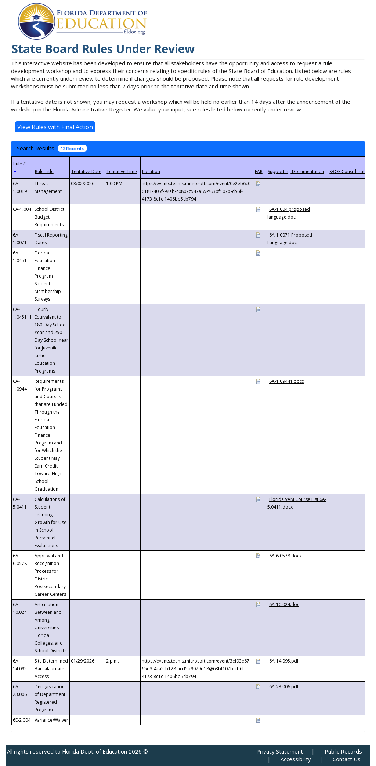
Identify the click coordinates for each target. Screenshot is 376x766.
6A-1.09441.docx (286, 381)
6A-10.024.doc (284, 604)
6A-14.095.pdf (284, 661)
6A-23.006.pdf (284, 686)
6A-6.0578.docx (285, 556)
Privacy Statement (279, 751)
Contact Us (347, 759)
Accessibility (296, 759)
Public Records (343, 751)
